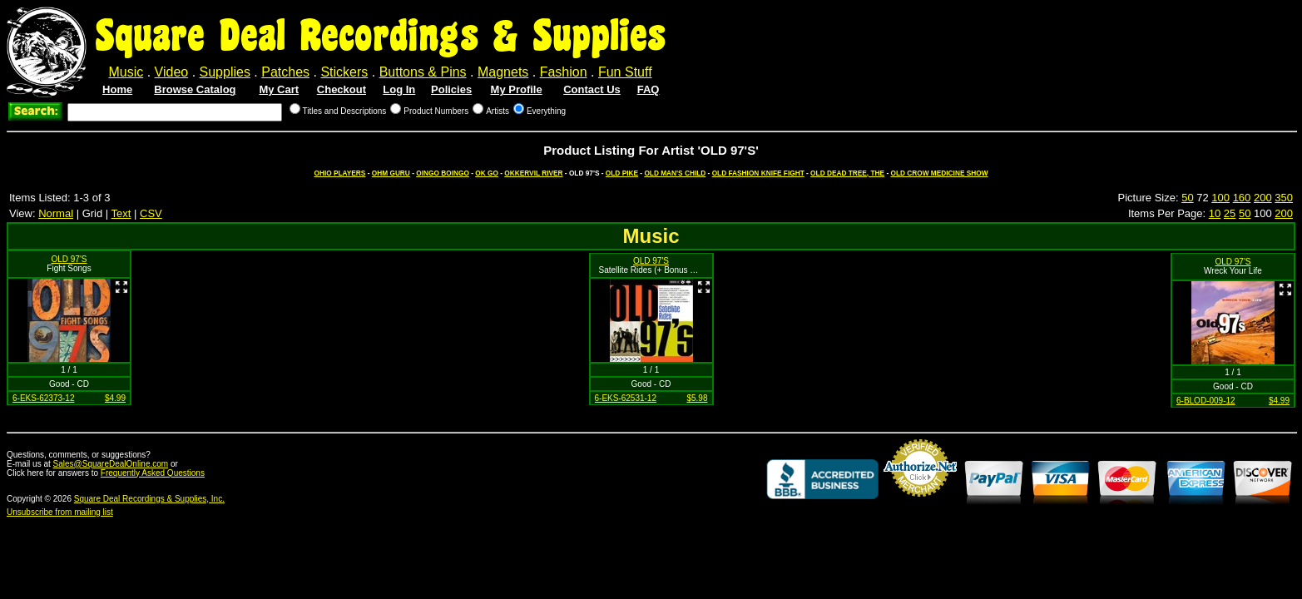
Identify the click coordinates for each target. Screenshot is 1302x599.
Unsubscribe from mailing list (60, 512)
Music (125, 72)
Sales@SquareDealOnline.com (111, 463)
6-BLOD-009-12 (1205, 400)
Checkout (341, 89)
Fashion (563, 72)
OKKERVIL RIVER (533, 173)
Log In (399, 89)
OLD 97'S (69, 259)
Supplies (225, 72)
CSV (151, 213)
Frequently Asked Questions (153, 473)
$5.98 (696, 398)
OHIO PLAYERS (339, 173)
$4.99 (115, 398)
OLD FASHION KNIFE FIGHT (758, 173)
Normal (55, 213)
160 (1242, 197)
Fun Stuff (625, 72)
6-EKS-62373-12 (43, 398)
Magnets (503, 72)
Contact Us (592, 89)
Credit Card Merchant (920, 503)
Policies (451, 89)
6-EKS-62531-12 (626, 398)
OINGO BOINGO (442, 173)
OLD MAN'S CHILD (674, 173)
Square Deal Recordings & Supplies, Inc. (149, 498)
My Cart (279, 89)
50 (1187, 197)
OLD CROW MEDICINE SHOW (939, 173)
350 (1284, 197)
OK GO (486, 173)
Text (121, 213)
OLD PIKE (622, 173)
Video (172, 72)
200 (1263, 197)
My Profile (516, 89)
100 (1220, 197)
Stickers (344, 72)
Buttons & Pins (423, 72)
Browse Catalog (194, 89)
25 (1229, 213)
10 (1214, 213)
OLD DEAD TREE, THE (847, 173)
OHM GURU (391, 173)
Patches (285, 72)
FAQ (648, 89)
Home (117, 89)
